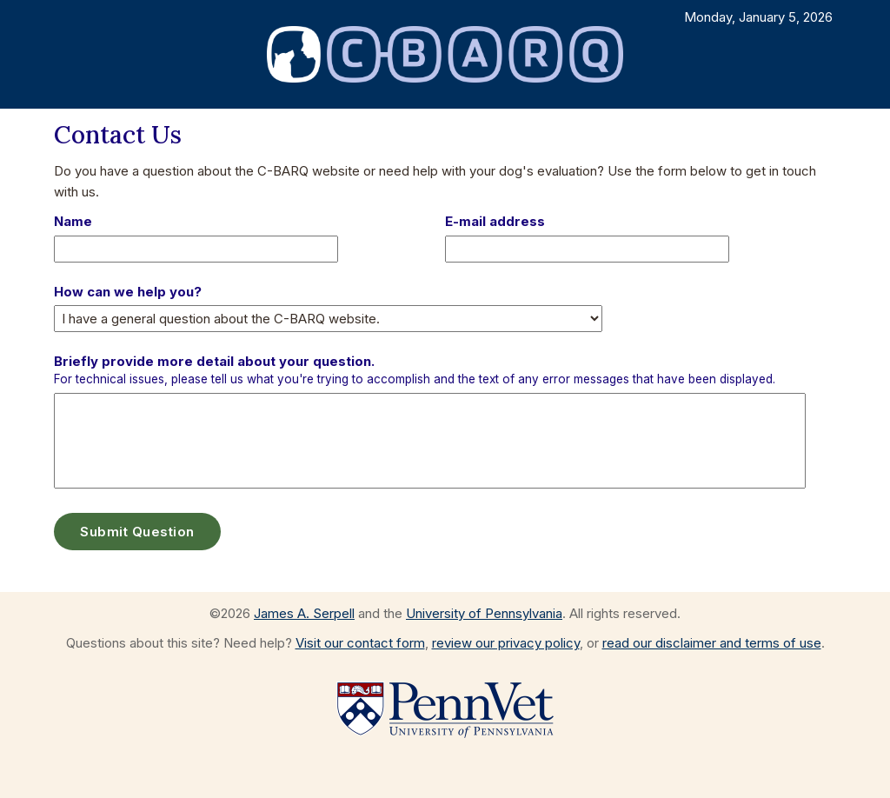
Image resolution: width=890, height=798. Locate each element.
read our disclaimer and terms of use (711, 643)
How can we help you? (128, 291)
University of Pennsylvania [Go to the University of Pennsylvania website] (484, 613)
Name (73, 221)
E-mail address (495, 221)
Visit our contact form (360, 643)
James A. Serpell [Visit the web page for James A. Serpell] (304, 613)
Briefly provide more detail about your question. (414, 369)
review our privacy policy (506, 643)
